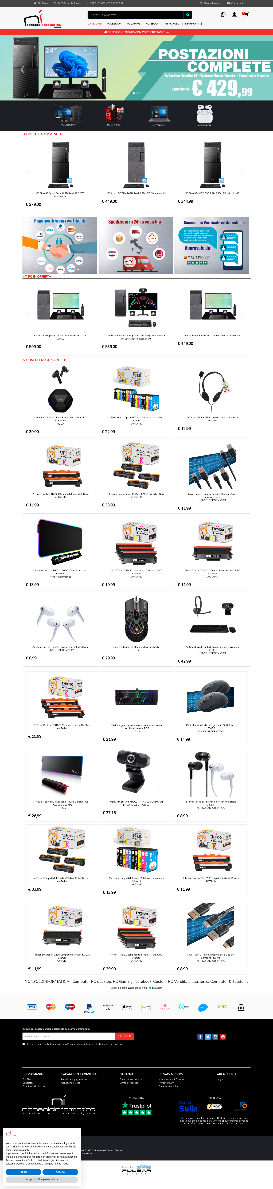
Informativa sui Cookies (171, 1079)
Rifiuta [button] (23, 1172)
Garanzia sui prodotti (131, 1079)
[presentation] (48, 1054)
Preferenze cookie (168, 1086)
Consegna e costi (70, 1083)
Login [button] (220, 1079)
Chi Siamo (27, 1079)
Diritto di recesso (129, 1083)
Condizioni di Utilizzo (33, 1086)
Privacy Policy (74, 1044)
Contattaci (28, 1083)
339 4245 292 (115, 3)
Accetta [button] (60, 1172)
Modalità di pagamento (74, 1079)
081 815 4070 (97, 3)
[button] (234, 15)
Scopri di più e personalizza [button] (42, 1179)
